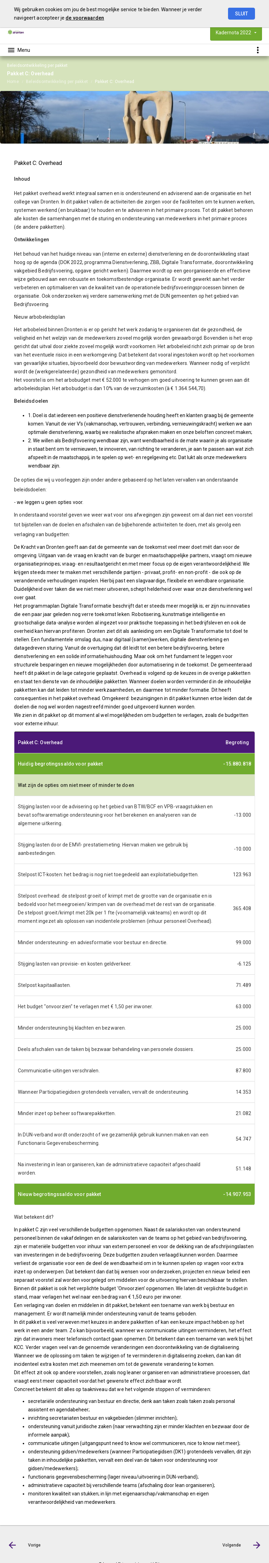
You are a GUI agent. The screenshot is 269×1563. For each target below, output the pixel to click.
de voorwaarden (84, 18)
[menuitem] (16, 81)
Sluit (241, 13)
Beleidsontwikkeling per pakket (57, 81)
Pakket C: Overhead (114, 81)
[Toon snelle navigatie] (257, 50)
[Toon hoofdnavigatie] (18, 50)
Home (13, 81)
